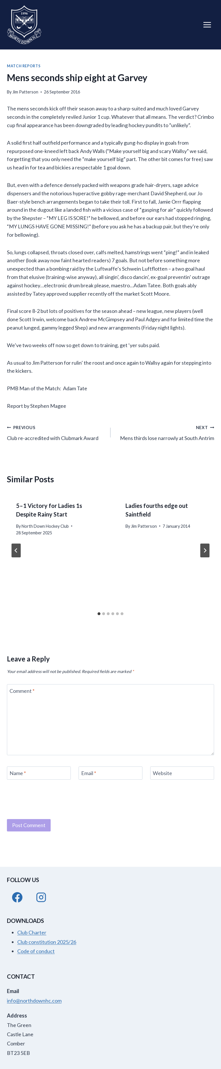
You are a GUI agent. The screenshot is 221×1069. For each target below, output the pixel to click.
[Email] (110, 772)
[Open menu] (207, 24)
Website (162, 773)
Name (17, 773)
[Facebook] (17, 897)
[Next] (204, 550)
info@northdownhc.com (34, 1000)
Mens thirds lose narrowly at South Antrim (165, 432)
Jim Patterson (25, 91)
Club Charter (31, 932)
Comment (22, 691)
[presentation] (50, 798)
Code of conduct (36, 951)
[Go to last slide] (16, 550)
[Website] (182, 772)
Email (88, 773)
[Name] (39, 772)
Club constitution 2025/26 (46, 942)
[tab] (99, 613)
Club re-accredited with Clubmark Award (56, 432)
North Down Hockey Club (45, 526)
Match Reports (23, 66)
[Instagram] (41, 897)
